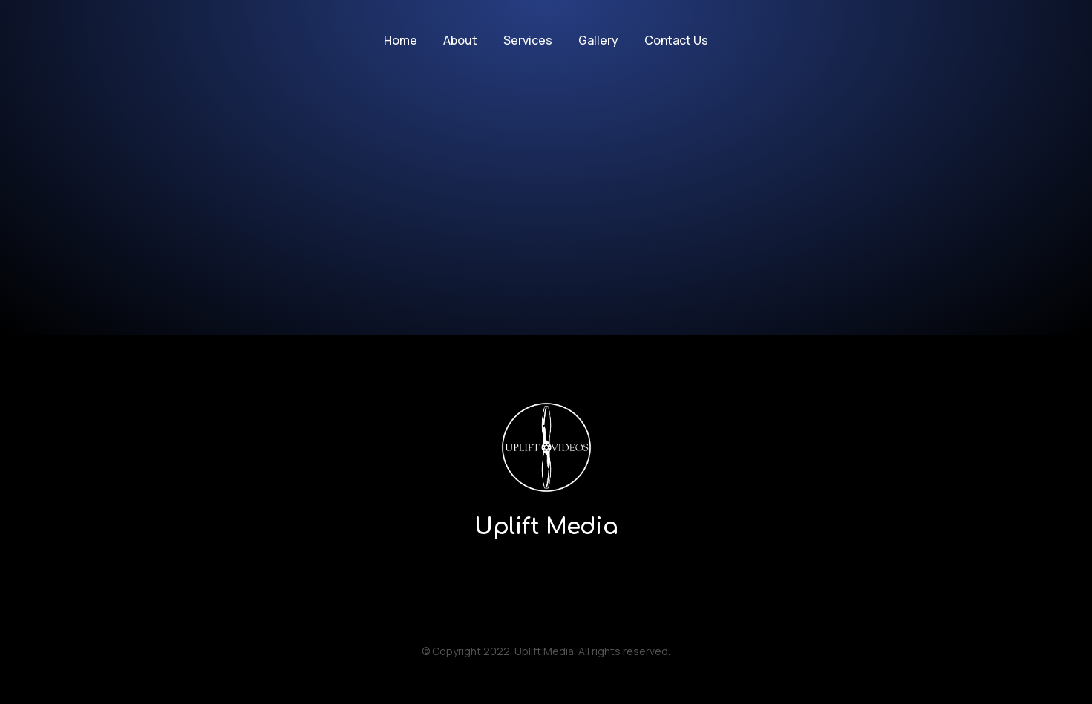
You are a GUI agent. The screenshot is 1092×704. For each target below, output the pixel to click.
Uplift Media (546, 527)
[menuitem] (400, 40)
